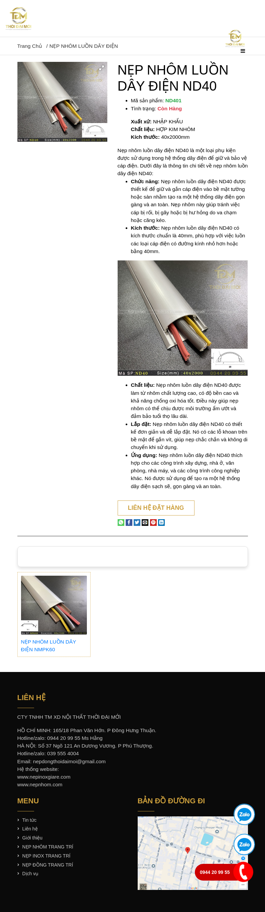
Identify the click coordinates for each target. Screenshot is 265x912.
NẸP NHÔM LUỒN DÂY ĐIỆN (83, 46)
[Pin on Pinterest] (153, 522)
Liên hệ (30, 828)
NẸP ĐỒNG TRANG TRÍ (47, 865)
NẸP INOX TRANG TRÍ (46, 856)
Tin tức (29, 820)
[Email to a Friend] (145, 522)
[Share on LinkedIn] (161, 522)
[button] (101, 68)
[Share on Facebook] (129, 522)
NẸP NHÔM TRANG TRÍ (48, 846)
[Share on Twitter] (137, 522)
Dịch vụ (30, 873)
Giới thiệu (32, 837)
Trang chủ (29, 46)
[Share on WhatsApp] (121, 522)
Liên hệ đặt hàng (156, 507)
